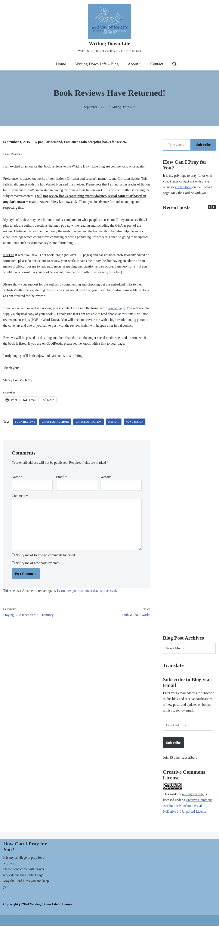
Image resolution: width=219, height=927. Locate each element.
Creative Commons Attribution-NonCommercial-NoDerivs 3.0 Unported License (188, 806)
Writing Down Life (123, 106)
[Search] (175, 64)
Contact (156, 64)
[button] (140, 64)
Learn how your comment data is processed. (87, 593)
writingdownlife (193, 795)
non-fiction (135, 423)
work (173, 795)
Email (61, 479)
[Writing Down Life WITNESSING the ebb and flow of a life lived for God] (109, 29)
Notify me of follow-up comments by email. (45, 557)
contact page (117, 309)
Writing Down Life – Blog (97, 64)
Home (61, 64)
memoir (114, 423)
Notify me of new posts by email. (38, 565)
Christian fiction (89, 423)
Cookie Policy (77, 920)
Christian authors (56, 423)
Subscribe (203, 145)
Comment (20, 498)
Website (106, 479)
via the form (183, 187)
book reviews (25, 423)
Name (17, 479)
